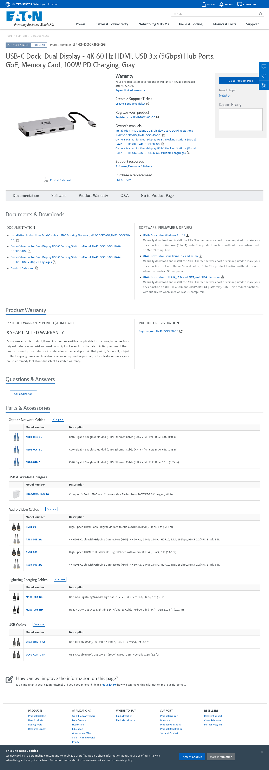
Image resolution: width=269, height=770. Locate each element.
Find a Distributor (125, 720)
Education (77, 728)
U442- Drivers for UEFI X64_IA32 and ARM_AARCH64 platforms (181, 277)
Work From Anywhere (83, 715)
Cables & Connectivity (112, 24)
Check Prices (123, 180)
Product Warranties (170, 724)
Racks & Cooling (190, 24)
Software (58, 195)
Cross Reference (212, 720)
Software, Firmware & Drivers (134, 166)
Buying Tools (35, 724)
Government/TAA (81, 733)
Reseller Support (213, 715)
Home (9, 35)
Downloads (166, 720)
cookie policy (124, 760)
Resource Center (37, 728)
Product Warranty (93, 195)
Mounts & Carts (224, 24)
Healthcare (78, 724)
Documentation (26, 195)
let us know (109, 684)
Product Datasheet (60, 180)
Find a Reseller (124, 715)
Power (80, 24)
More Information (221, 757)
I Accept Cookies (192, 757)
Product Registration (171, 728)
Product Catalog (37, 715)
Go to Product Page (241, 81)
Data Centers (79, 720)
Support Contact (169, 733)
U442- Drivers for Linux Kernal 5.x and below (170, 256)
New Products (35, 720)
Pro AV (75, 741)
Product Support (169, 715)
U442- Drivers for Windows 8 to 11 (164, 235)
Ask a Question (23, 394)
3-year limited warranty (130, 90)
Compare (58, 419)
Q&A (124, 195)
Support (252, 24)
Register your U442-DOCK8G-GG (135, 117)
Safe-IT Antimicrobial (83, 737)
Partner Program (213, 724)
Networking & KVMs (153, 24)
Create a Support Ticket (130, 103)
